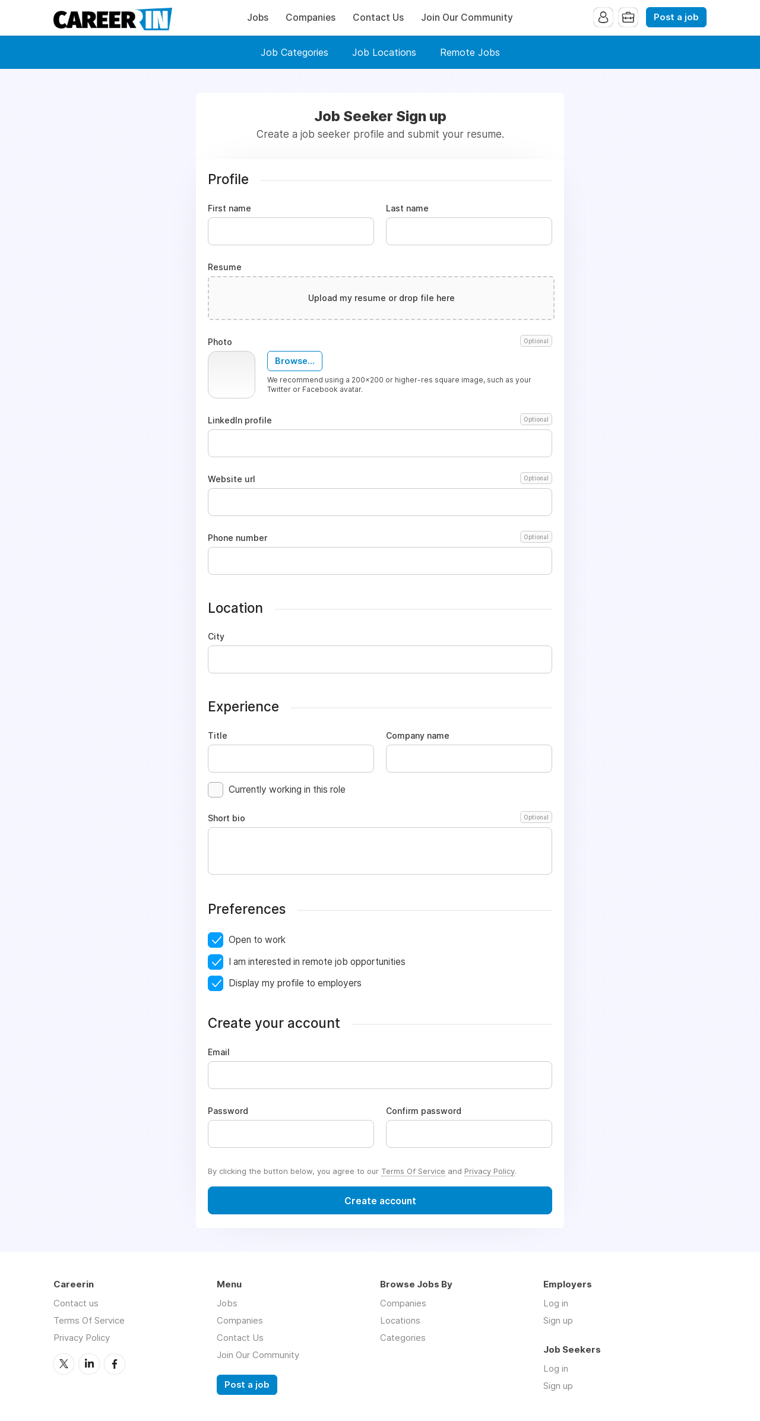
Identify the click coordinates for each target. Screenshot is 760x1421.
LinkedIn (89, 1364)
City (216, 636)
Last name (407, 208)
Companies (310, 17)
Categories (403, 1337)
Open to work (257, 939)
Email (219, 1052)
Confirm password (423, 1111)
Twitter (63, 1364)
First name (229, 208)
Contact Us (378, 17)
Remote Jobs (470, 52)
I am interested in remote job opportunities (317, 961)
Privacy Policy (489, 1171)
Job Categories (294, 52)
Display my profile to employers (295, 983)
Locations (400, 1320)
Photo (380, 342)
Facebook (114, 1364)
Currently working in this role (287, 789)
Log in (555, 1303)
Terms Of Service (413, 1171)
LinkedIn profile (380, 420)
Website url (380, 479)
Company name (417, 736)
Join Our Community (467, 17)
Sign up (558, 1320)
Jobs (257, 17)
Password (228, 1111)
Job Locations (384, 52)
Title (217, 736)
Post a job (676, 17)
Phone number (380, 538)
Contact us (76, 1303)
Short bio (380, 818)
